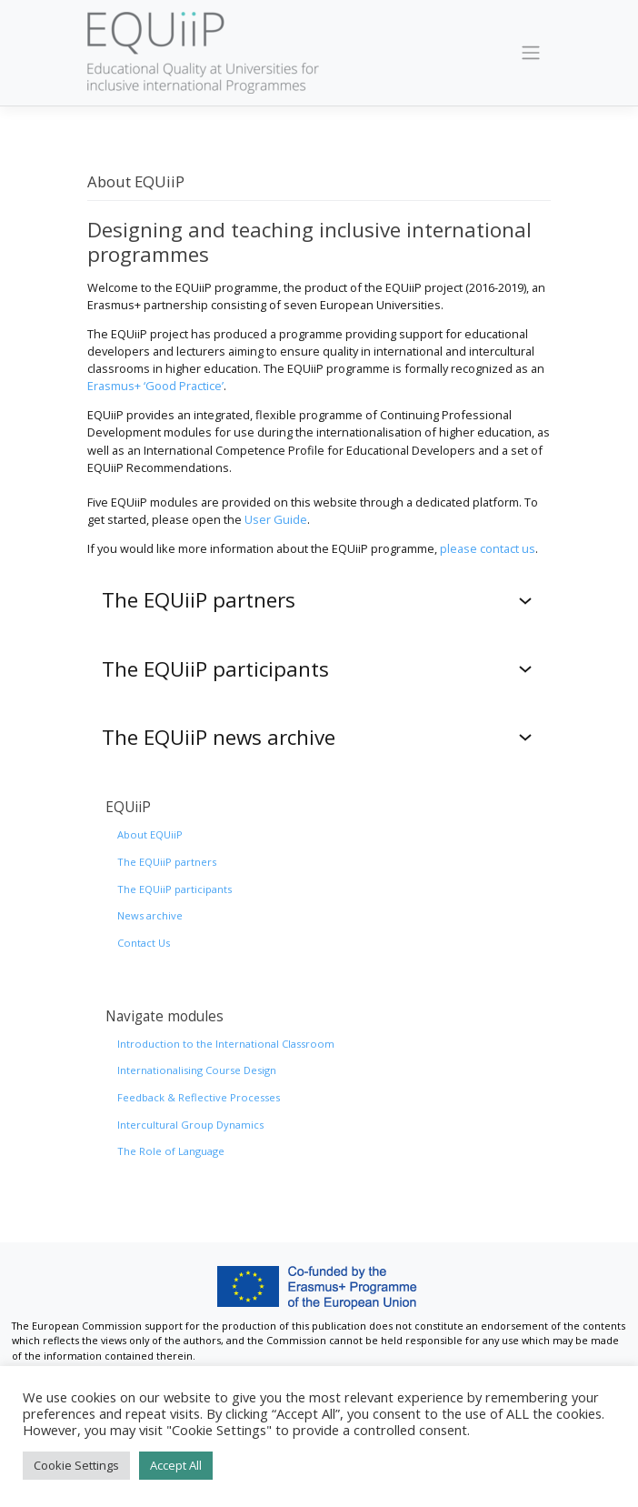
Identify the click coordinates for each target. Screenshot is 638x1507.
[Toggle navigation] (531, 52)
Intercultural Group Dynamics (190, 1124)
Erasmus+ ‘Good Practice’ (155, 385)
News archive (150, 915)
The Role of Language (170, 1151)
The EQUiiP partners (166, 862)
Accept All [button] (176, 1465)
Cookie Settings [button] (76, 1465)
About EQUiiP (150, 834)
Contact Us (143, 942)
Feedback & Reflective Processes (198, 1097)
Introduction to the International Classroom (225, 1043)
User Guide (275, 519)
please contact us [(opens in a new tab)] (487, 548)
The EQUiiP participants (174, 889)
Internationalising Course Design (196, 1070)
